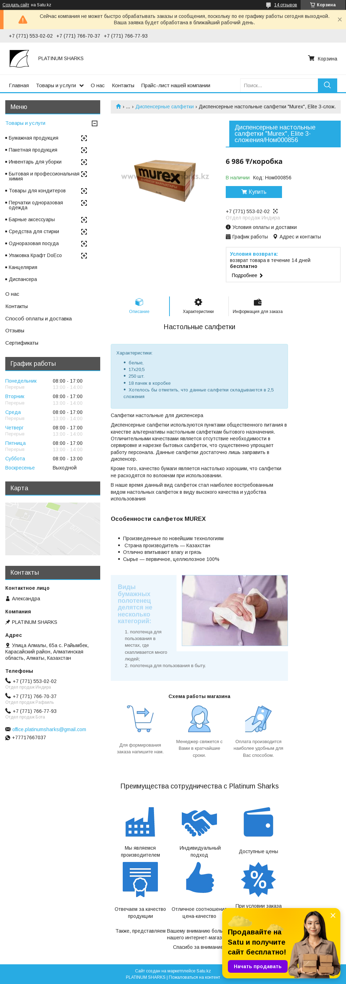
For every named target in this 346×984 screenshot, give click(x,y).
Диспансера (23, 279)
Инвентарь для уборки (35, 162)
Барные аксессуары (32, 219)
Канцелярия (23, 267)
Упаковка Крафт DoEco (35, 255)
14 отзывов (285, 4)
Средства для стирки (34, 231)
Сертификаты (21, 343)
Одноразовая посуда (34, 243)
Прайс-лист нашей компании (175, 85)
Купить (258, 192)
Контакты (123, 85)
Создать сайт (15, 4)
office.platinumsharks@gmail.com (49, 729)
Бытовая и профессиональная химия (44, 176)
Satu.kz (204, 971)
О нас (98, 85)
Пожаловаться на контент (194, 977)
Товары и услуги (56, 85)
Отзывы (14, 330)
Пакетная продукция (33, 150)
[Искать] (327, 85)
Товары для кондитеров (37, 190)
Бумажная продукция (33, 138)
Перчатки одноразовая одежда (36, 205)
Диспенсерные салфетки (164, 106)
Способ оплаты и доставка (38, 318)
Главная (19, 85)
